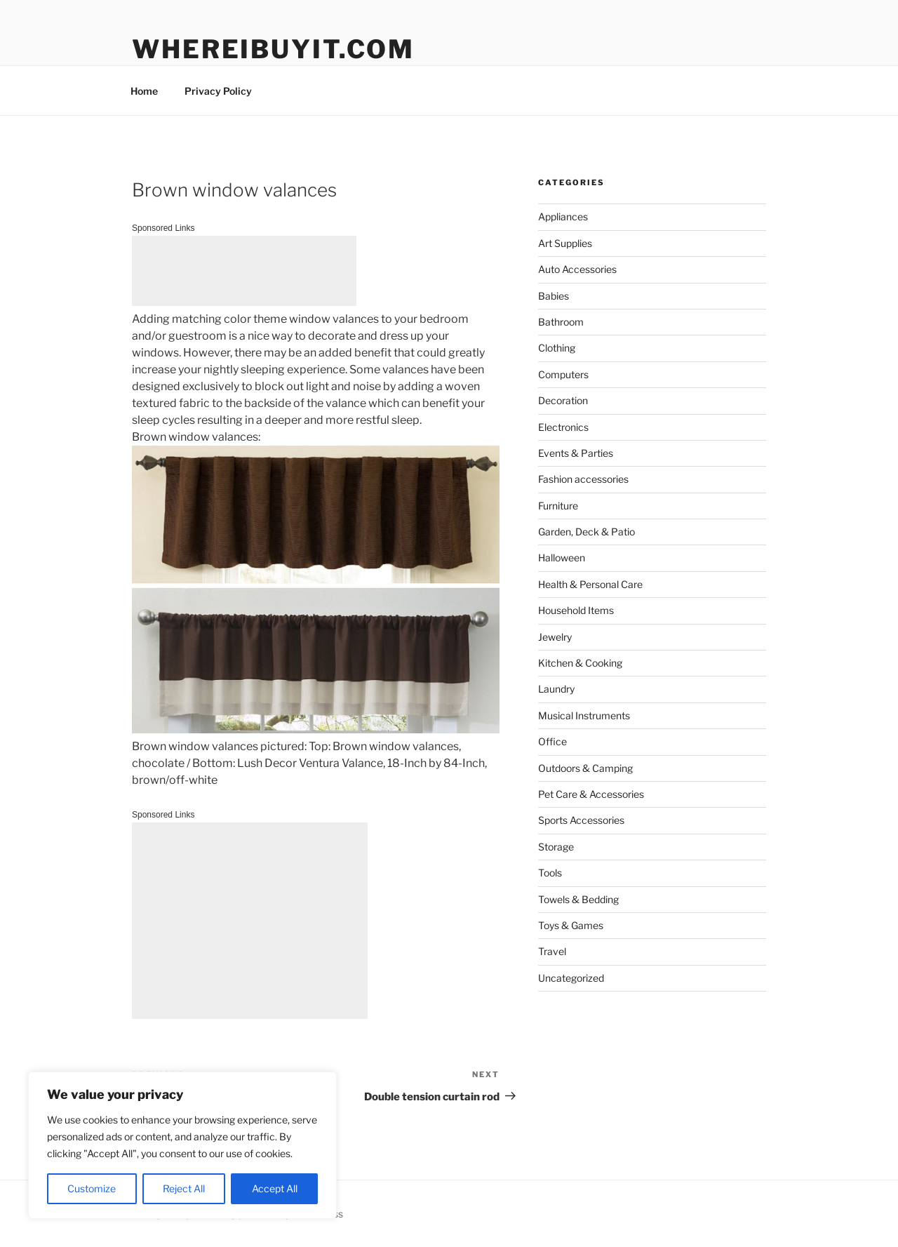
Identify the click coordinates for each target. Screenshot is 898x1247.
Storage (556, 847)
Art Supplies (565, 243)
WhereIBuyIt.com (273, 49)
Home (144, 91)
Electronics (563, 427)
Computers (563, 374)
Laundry (556, 689)
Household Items (576, 610)
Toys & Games (570, 925)
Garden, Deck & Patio (586, 532)
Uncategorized (571, 978)
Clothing (556, 348)
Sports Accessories (581, 820)
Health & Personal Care (590, 584)
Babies (553, 296)
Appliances (563, 216)
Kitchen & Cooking (580, 663)
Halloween (561, 558)
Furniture (558, 506)
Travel (552, 951)
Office (552, 741)
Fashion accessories (583, 479)
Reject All (184, 1188)
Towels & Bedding (578, 899)
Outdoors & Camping (585, 768)
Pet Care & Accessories (591, 794)
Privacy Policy (218, 91)
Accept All (274, 1188)
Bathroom (561, 322)
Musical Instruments (584, 715)
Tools (550, 873)
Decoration (563, 400)
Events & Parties (575, 453)
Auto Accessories (577, 269)
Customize (91, 1188)
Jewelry (555, 637)
